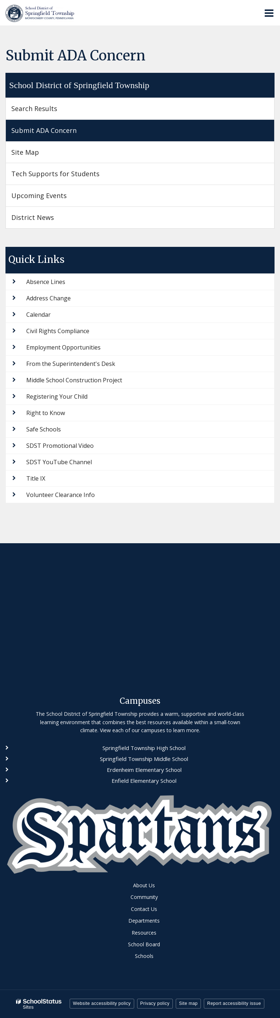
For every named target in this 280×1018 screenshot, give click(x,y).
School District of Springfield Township (79, 85)
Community (144, 896)
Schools (144, 955)
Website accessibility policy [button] (102, 1003)
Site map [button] (188, 1003)
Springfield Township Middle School (144, 758)
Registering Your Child (57, 396)
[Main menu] (269, 12)
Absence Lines (45, 282)
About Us (144, 885)
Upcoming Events (39, 195)
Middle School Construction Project (74, 380)
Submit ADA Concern (44, 130)
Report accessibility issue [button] (234, 1003)
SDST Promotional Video (60, 446)
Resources (144, 932)
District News (32, 217)
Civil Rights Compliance (57, 331)
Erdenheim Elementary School (144, 769)
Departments (144, 920)
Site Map (25, 152)
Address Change (48, 298)
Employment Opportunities (63, 347)
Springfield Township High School (144, 747)
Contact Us (144, 908)
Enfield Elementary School (144, 780)
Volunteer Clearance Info (60, 495)
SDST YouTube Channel (59, 462)
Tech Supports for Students (55, 173)
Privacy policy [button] (155, 1003)
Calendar (38, 315)
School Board (144, 944)
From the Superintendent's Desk (70, 364)
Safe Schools (43, 429)
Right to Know (45, 413)
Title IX (35, 478)
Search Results (34, 108)
